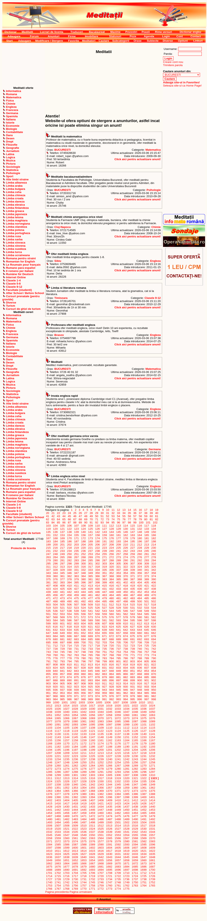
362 (69, 576)
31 (107, 513)
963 (132, 693)
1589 (92, 844)
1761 (118, 885)
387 (132, 579)
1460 (101, 813)
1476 (126, 816)
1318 (109, 778)
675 (132, 636)
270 (97, 557)
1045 (109, 711)
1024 (152, 705)
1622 (152, 850)
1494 (58, 822)
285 (90, 560)
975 (104, 696)
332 (83, 569)
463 (104, 595)
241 (118, 550)
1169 (58, 743)
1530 (143, 828)
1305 (109, 775)
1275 (75, 768)
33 (118, 513)
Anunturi (54, 36)
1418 (75, 803)
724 (140, 645)
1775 (126, 888)
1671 (126, 863)
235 (76, 550)
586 (69, 620)
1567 (126, 838)
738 (125, 648)
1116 (49, 730)
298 (69, 563)
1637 (58, 857)
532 (140, 607)
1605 (118, 847)
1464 (135, 813)
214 (153, 544)
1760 (109, 885)
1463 (126, 813)
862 (97, 674)
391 (48, 582)
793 (62, 661)
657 (118, 633)
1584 (49, 844)
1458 (83, 813)
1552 (109, 835)
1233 (49, 759)
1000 (56, 702)
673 (118, 636)
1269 (135, 765)
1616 (101, 850)
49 (91, 516)
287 (104, 560)
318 (97, 566)
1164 (126, 740)
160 (111, 535)
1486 (101, 819)
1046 (118, 711)
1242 (126, 759)
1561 (75, 838)
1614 (83, 850)
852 (140, 670)
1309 (143, 775)
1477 (135, 816)
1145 (75, 737)
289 (118, 560)
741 (146, 648)
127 (104, 528)
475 (76, 598)
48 (86, 516)
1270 (143, 765)
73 (107, 519)
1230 (135, 756)
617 (62, 626)
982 (153, 696)
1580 (126, 841)
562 (125, 614)
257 (118, 554)
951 (48, 693)
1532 (49, 831)
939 (76, 689)
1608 (143, 847)
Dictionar (10, 31)
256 (111, 554)
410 (69, 585)
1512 (101, 825)
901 (146, 680)
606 (97, 623)
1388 (152, 794)
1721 (109, 876)
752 (111, 651)
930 (125, 686)
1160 (92, 740)
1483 (75, 819)
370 (125, 576)
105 (62, 525)
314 (69, 566)
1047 (126, 711)
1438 (135, 806)
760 (55, 655)
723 (132, 645)
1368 (92, 790)
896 (111, 680)
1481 (58, 819)
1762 (126, 885)
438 (153, 588)
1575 (83, 841)
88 (75, 522)
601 (62, 623)
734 (97, 648)
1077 (49, 721)
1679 (83, 866)
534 (153, 607)
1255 (126, 762)
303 (104, 563)
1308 (135, 775)
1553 (118, 835)
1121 (92, 730)
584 (55, 620)
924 (83, 686)
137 (62, 532)
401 (118, 582)
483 (132, 598)
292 (140, 560)
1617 (109, 850)
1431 (75, 806)
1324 (49, 781)
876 (83, 677)
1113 (135, 727)
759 (48, 655)
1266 (109, 765)
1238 (92, 759)
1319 (118, 778)
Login (166, 36)
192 (111, 541)
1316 (92, 778)
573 (90, 617)
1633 (135, 854)
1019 (109, 705)
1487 (109, 819)
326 (153, 566)
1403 (58, 800)
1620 (135, 850)
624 (111, 626)
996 (140, 699)
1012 (49, 705)
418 (125, 585)
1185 (83, 746)
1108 (92, 727)
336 (111, 569)
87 (69, 522)
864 (111, 674)
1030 (92, 708)
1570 (152, 838)
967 (48, 696)
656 (111, 633)
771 (132, 655)
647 (48, 633)
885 (146, 677)
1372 (126, 790)
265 (62, 557)
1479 (152, 816)
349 (90, 573)
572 (83, 617)
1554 (126, 835)
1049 (143, 711)
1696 (118, 869)
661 (146, 633)
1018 (101, 705)
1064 (49, 718)
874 (69, 677)
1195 (58, 749)
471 (48, 598)
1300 (66, 775)
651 (76, 633)
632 (55, 629)
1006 (107, 702)
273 (118, 557)
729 (62, 648)
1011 (150, 702)
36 (135, 513)
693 (146, 639)
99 (135, 522)
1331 (109, 781)
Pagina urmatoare (81, 891)
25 (75, 513)
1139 (135, 734)
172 (83, 538)
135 (48, 532)
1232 (152, 756)
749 (90, 651)
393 (62, 582)
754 (125, 651)
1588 (83, 844)
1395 (101, 797)
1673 (143, 863)
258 (125, 554)
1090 (49, 724)
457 (62, 595)
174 (97, 538)
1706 (92, 872)
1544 (152, 831)
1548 (75, 835)
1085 (118, 721)
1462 (118, 813)
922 (69, 686)
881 (118, 677)
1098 (118, 724)
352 (111, 573)
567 (48, 617)
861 (90, 674)
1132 (75, 734)
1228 (118, 756)
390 (153, 579)
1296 (143, 771)
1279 (109, 768)
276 (140, 557)
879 (104, 677)
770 (125, 655)
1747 (109, 882)
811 (76, 664)
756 (140, 651)
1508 (66, 825)
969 (62, 696)
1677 (66, 866)
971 (76, 696)
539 (76, 610)
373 (146, 576)
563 (132, 614)
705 (118, 642)
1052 (58, 715)
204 (83, 544)
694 (153, 639)
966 (153, 693)
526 (97, 607)
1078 (58, 721)
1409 (109, 800)
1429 (58, 806)
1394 (92, 797)
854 (153, 670)
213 (146, 544)
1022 (135, 705)
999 (48, 702)
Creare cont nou (173, 62)
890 (69, 680)
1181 (49, 746)
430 (97, 588)
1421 (101, 803)
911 (104, 683)
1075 (143, 718)
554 (69, 614)
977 (118, 696)
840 (55, 670)
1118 (66, 730)
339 (132, 569)
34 (124, 513)
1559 (58, 838)
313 (62, 566)
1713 (152, 872)
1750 (135, 882)
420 (140, 585)
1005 (99, 702)
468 (140, 595)
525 (90, 607)
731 (76, 648)
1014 (66, 705)
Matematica (153, 149)
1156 (58, 740)
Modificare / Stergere (49, 40)
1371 (118, 790)
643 (132, 629)
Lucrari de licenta (51, 31)
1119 (75, 730)
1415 (49, 803)
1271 (152, 765)
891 (76, 680)
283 (76, 560)
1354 (83, 787)
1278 (101, 768)
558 (97, 614)
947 (132, 689)
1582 (143, 841)
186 (69, 541)
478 (97, 598)
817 (118, 664)
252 (83, 554)
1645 (126, 857)
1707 (101, 872)
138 (69, 532)
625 (118, 626)
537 (62, 610)
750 (97, 651)
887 (48, 680)
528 (111, 607)
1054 (75, 715)
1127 (143, 730)
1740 (49, 882)
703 (104, 642)
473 (62, 598)
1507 (58, 825)
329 (62, 569)
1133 (83, 734)
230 (153, 547)
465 (118, 595)
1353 (75, 787)
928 (111, 686)
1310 (152, 775)
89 (80, 522)
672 (111, 636)
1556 (143, 835)
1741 (58, 882)
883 (132, 677)
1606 (126, 847)
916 (140, 683)
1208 (58, 753)
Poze (133, 36)
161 (118, 535)
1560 (66, 838)
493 (90, 601)
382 (97, 579)
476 (83, 598)
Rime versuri (163, 31)
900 (140, 680)
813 (90, 664)
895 (104, 680)
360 (55, 576)
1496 (75, 822)
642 (125, 629)
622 (97, 626)
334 (97, 569)
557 (90, 614)
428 (83, 588)
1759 (101, 885)
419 (132, 585)
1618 (118, 850)
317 (90, 566)
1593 (126, 844)
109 (90, 525)
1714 (49, 876)
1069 (92, 718)
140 (83, 532)
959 (104, 693)
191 (104, 541)
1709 (118, 872)
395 (76, 582)
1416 (58, 803)
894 (97, 680)
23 (64, 513)
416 (111, 585)
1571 (49, 841)
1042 (83, 711)
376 (55, 579)
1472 (92, 816)
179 (132, 538)
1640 (83, 857)
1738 (143, 879)
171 (76, 538)
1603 (101, 847)
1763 (135, 885)
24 (69, 513)
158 (97, 535)
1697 (126, 869)
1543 (143, 831)
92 (96, 522)
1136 (109, 734)
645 (146, 629)
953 (62, 693)
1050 (152, 711)
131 (132, 528)
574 (97, 617)
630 (153, 626)
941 (90, 689)
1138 (126, 734)
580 (140, 617)
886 (153, 677)
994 (125, 699)
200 (55, 544)
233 (62, 550)
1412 (135, 800)
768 (111, 655)
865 (118, 674)
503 (48, 604)
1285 (49, 771)
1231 (143, 756)
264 (55, 557)
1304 (101, 775)
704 (111, 642)
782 (97, 658)
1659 (135, 860)
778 (69, 658)
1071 (109, 718)
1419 (83, 803)
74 (113, 519)
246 (153, 550)
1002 (73, 702)
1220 (49, 756)
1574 (75, 841)
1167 (152, 740)
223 (104, 547)
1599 (66, 847)
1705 (83, 872)
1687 (152, 866)
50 (96, 516)
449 (118, 592)
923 (76, 686)
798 (97, 661)
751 (104, 651)
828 (83, 667)
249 (62, 554)
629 (146, 626)
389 (146, 579)
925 (90, 686)
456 (55, 595)
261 (146, 554)
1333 (126, 781)
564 (140, 614)
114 (125, 525)
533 (146, 607)
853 (146, 670)
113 (118, 525)
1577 (101, 841)
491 (76, 601)
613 (146, 623)
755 (132, 651)
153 (62, 535)
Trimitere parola (173, 65)
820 (140, 664)
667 (76, 636)
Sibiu (57, 260)
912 (111, 683)
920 (55, 686)
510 (97, 604)
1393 (83, 797)
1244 (143, 759)
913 (118, 683)
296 (55, 563)
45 (69, 516)
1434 (101, 806)
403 (132, 582)
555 (76, 614)
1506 (49, 825)
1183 (66, 746)
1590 (101, 844)
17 (145, 509)
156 (83, 535)
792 (55, 661)
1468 (58, 816)
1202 (118, 749)
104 (55, 525)
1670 (118, 863)
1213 (101, 753)
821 (146, 664)
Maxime (115, 31)
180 (140, 538)
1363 (49, 790)
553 (62, 614)
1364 (58, 790)
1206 (152, 749)
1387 (143, 794)
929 (118, 686)
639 (104, 629)
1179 (143, 743)
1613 (75, 850)
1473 (101, 816)
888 (55, 680)
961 (118, 693)
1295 (135, 771)
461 (90, 595)
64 (58, 519)
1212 (92, 753)
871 (48, 677)
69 (86, 519)
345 (62, 573)
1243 (135, 759)
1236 (75, 759)
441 (62, 592)
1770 (83, 888)
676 (140, 636)
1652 (75, 860)
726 (153, 645)
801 (118, 661)
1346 (126, 784)
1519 (49, 828)
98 (129, 522)
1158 (75, 740)
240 (111, 550)
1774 (118, 888)
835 (132, 667)
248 (55, 554)
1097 (109, 724)
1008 (125, 702)
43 (58, 516)
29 (96, 513)
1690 (66, 869)
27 (86, 513)
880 (111, 677)
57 (135, 516)
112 (111, 525)
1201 (109, 749)
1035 (135, 708)
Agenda (149, 36)
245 (146, 550)
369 (118, 576)
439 (48, 592)
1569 (143, 838)
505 (62, 604)
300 (83, 563)
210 (125, 544)
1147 (92, 737)
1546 (58, 835)
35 (129, 513)
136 (55, 532)
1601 (83, 847)
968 (55, 696)
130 (125, 528)
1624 (58, 854)
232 (55, 550)
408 (55, 585)
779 (76, 658)
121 (62, 528)
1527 (118, 828)
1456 (66, 813)
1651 (66, 860)
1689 (58, 869)
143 (104, 532)
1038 (49, 711)
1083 (101, 721)
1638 (66, 857)
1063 (152, 715)
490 (69, 601)
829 (90, 667)
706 (125, 642)
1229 (126, 756)
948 (140, 689)
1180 (152, 743)
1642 (101, 857)
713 (62, 645)
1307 (126, 775)
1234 (58, 759)
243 (132, 550)
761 (62, 655)
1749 (126, 882)
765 (90, 655)
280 (55, 560)
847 (104, 670)
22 (58, 513)
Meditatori (89, 40)
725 (146, 645)
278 (153, 557)
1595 (143, 844)
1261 (66, 765)
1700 (152, 869)
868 (140, 674)
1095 (92, 724)
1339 (66, 784)
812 (83, 664)
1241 (118, 759)
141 (90, 532)
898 (125, 680)
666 (69, 636)
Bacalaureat (97, 31)
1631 (118, 854)
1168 (49, 743)
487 (48, 601)
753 (118, 651)
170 (69, 538)
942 (97, 689)
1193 (152, 746)
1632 (126, 854)
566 (153, 614)
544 (111, 610)
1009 (133, 702)
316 (83, 566)
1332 (118, 781)
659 (132, 633)
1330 (101, 781)
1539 (109, 831)
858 (69, 674)
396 (83, 582)
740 (140, 648)
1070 (101, 718)
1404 (66, 800)
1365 (66, 790)
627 (132, 626)
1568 (135, 838)
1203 (126, 749)
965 (146, 693)
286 (97, 560)
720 (111, 645)
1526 (109, 828)
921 (62, 686)
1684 (126, 866)
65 (64, 519)
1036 (143, 708)
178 (125, 538)
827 (76, 667)
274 (125, 557)
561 (118, 614)
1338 (58, 784)
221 (90, 547)
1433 (92, 806)
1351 (58, 787)
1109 (101, 727)
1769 (75, 888)
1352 (66, 787)
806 (153, 661)
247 (48, 554)
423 (48, 588)
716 (83, 645)
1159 (83, 740)
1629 (101, 854)
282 (69, 560)
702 (97, 642)
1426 (143, 803)
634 (69, 629)
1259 (49, 765)
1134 (92, 734)
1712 (143, 872)
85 (58, 522)
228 (140, 547)
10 (107, 509)
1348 (143, 784)
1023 (143, 705)
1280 (118, 768)
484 (140, 598)
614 (153, 623)
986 (69, 699)
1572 (58, 841)
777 (62, 658)
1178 (135, 743)
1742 (66, 882)
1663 (58, 863)
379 (76, 579)
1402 (49, 800)
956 (83, 693)
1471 (83, 816)
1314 (75, 778)
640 (111, 629)
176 (111, 538)
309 (146, 563)
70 (91, 519)
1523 (83, 828)
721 (118, 645)
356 (140, 573)
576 (111, 617)
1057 (101, 715)
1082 (92, 721)
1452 (143, 809)
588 (83, 620)
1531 (152, 828)
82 (156, 519)
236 (83, 550)
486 (153, 598)
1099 (126, 724)
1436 (118, 806)
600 (55, 623)
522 (69, 607)
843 (76, 670)
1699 (143, 869)
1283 (143, 768)
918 (153, 683)
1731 (83, 879)
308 (140, 563)
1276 (83, 768)
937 (62, 689)
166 (153, 535)
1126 (135, 730)
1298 (49, 775)
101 (148, 522)
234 (69, 550)
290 (125, 560)
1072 (118, 718)
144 (111, 532)
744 (55, 651)
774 (153, 655)
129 (118, 528)
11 (113, 509)
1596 (152, 844)
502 (153, 601)
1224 (83, 756)
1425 (135, 803)
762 (69, 655)
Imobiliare (91, 36)
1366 (75, 790)
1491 (143, 819)
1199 (92, 749)
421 (146, 585)
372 (140, 576)
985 (62, 699)
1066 (66, 718)
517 (146, 604)
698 (69, 642)
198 (153, 541)
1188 (109, 746)
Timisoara (61, 297)
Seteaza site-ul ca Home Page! (182, 85)
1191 (135, 746)
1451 (135, 809)
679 (48, 639)
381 (90, 579)
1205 (143, 749)
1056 (92, 715)
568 (55, 617)
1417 (66, 803)
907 (76, 683)
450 (125, 592)
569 (62, 617)
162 (125, 535)
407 (48, 585)
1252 (101, 762)
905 (62, 683)
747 (76, 651)
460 (83, 595)
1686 (143, 866)
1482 (66, 819)
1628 (92, 854)
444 (83, 592)
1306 (118, 775)
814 (97, 664)
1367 (83, 790)
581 (146, 617)
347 (76, 573)
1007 (116, 702)
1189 (118, 746)
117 (146, 525)
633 (62, 629)
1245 (152, 759)
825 (62, 667)
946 (125, 689)
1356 (101, 787)
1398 (126, 797)
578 (125, 617)
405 (146, 582)
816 (111, 664)
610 (125, 623)
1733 (101, 879)
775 (48, 658)
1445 (83, 809)
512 (111, 604)
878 (97, 677)
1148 (101, 737)
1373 (135, 790)
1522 (75, 828)
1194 (49, 749)
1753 (49, 885)
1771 (92, 888)
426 (69, 588)
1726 (152, 876)
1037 (152, 708)
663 (48, 636)
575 (104, 617)
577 (118, 617)
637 (90, 629)
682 (69, 639)
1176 (118, 743)
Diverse (168, 40)
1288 (75, 771)
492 (83, 601)
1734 (109, 879)
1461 (109, 813)
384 (111, 579)
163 (132, 535)
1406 (83, 800)
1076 (152, 718)
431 (104, 588)
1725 (143, 876)
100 (141, 522)
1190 (126, 746)
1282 (135, 768)
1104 (58, 727)
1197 (75, 749)
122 (69, 528)
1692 (83, 869)
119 (48, 528)
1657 (118, 860)
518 (153, 604)
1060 (126, 715)
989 (90, 699)
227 (132, 547)
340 (140, 569)
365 (90, 576)
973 (90, 696)
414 (97, 585)
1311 (49, 778)
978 (125, 696)
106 (69, 525)
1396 (109, 797)
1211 (83, 753)
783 (104, 658)
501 (146, 601)
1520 (58, 828)
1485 (92, 819)
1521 (66, 828)
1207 (49, 753)
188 (83, 541)
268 (83, 557)
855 (48, 674)
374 (153, 576)
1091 (58, 724)
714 (69, 645)
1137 (118, 734)
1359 (126, 787)
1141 (152, 734)
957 (90, 693)
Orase (138, 40)
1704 (75, 872)
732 (83, 648)
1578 (109, 841)
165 (146, 535)
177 (118, 538)
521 (62, 607)
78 (135, 519)
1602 (92, 847)
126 (97, 528)
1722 (118, 876)
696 (55, 642)
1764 (143, 885)
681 (62, 639)
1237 (83, 759)
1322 (143, 778)
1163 (118, 740)
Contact (195, 36)
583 (48, 620)
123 (76, 528)
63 (53, 519)
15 (135, 509)
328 (55, 569)
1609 (152, 847)
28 (91, 513)
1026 (58, 708)
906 (69, 683)
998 (153, 699)
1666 (83, 863)
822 (153, 664)
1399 (135, 797)
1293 (118, 771)
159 (104, 535)
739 (132, 648)
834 (125, 667)
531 (132, 607)
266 (69, 557)
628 (140, 626)
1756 (75, 885)
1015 (75, 705)
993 (118, 699)
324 (140, 566)
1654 (92, 860)
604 (83, 623)
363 (76, 576)
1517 (143, 825)
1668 (101, 863)
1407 (92, 800)
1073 (126, 718)
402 (125, 582)
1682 (109, 866)
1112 (126, 727)
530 (125, 607)
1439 (143, 806)
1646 (135, 857)
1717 (75, 876)
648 (55, 633)
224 (111, 547)
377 (62, 579)
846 (97, 670)
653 (90, 633)
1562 (83, 838)
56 (129, 516)
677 (146, 636)
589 (90, 620)
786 (125, 658)
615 (48, 626)
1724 (135, 876)
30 (102, 513)
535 (48, 610)
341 (146, 569)
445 (90, 592)
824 (55, 667)
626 (125, 626)
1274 (66, 768)
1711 (135, 872)
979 (132, 696)
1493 (49, 822)
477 (90, 598)
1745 (92, 882)
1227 (109, 756)
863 (104, 674)
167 (48, 538)
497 (118, 601)
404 (140, 582)
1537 (92, 831)
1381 (92, 794)
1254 (118, 762)
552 (55, 614)
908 (83, 683)
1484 (83, 819)
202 (69, 544)
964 (140, 693)
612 (140, 623)
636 (83, 629)
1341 (83, 784)
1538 (101, 831)
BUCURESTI (62, 149)
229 (146, 547)
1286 (58, 771)
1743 (75, 882)
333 (90, 569)
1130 (58, 734)
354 (125, 573)
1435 (109, 806)
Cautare (104, 40)
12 (118, 509)
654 (97, 633)
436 (140, 588)
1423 (118, 803)
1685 (135, 866)
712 (55, 645)
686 (97, 639)
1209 (66, 753)
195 (132, 541)
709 (146, 642)
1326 (66, 781)
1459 (92, 813)
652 (83, 633)
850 (125, 670)
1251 (92, 762)
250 (69, 554)
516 (140, 604)
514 (125, 604)
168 (55, 538)
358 (153, 573)
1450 (126, 809)
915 (132, 683)
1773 (109, 888)
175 (104, 538)
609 (118, 623)
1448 (109, 809)
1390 (58, 797)
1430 (66, 806)
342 (153, 569)
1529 (135, 828)
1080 (75, 721)
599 (48, 623)
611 (132, 623)
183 (48, 541)
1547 (66, 835)
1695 (109, 869)
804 (140, 661)
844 (83, 670)
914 (125, 683)
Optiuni (183, 40)
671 (104, 636)
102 (155, 522)
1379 (75, 794)
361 (62, 576)
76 (124, 519)
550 (153, 610)
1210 (75, 753)
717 (90, 645)
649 (62, 633)
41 (47, 516)
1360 (135, 787)
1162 (109, 740)
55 (124, 516)
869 (146, 674)
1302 (83, 775)
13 (124, 509)
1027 (66, 708)
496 (111, 601)
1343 (101, 784)
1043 (92, 711)
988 (83, 699)
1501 (118, 822)
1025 (49, 708)
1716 (66, 876)
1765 (152, 885)
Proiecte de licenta (23, 548)
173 (90, 538)
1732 (92, 879)
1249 (75, 762)
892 (83, 680)
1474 (109, 816)
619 (76, 626)
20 (47, 513)
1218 (143, 753)
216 (55, 547)
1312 (58, 778)
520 (55, 607)
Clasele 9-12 (153, 297)
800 (111, 661)
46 (75, 516)
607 (104, 623)
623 (104, 626)
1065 (58, 718)
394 (69, 582)
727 (48, 648)
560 (111, 614)
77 (129, 519)
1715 (58, 876)
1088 (143, 721)
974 (97, 696)
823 (48, 667)
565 (146, 614)
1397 (118, 797)
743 (48, 651)
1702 (58, 872)
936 (55, 689)
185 (62, 541)
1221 (58, 756)
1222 (66, 756)
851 (132, 670)
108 (83, 525)
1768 (66, 888)
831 (104, 667)
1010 (142, 702)
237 (90, 550)
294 (153, 560)
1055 (83, 715)
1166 (143, 740)
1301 (75, 775)
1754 (58, 885)
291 (132, 560)
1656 (109, 860)
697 (62, 642)
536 (55, 610)
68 (80, 519)
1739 (152, 879)
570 (69, 617)
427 (76, 588)
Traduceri (76, 31)
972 (83, 696)
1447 (101, 809)
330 (69, 569)
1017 (92, 705)
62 (47, 519)
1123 (109, 730)
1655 (101, 860)
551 (48, 614)
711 (48, 645)
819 (132, 664)
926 (97, 686)
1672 (135, 863)
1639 (75, 857)
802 (125, 661)
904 (55, 683)
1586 (66, 844)
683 (76, 639)
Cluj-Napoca (62, 227)
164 (140, 535)
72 (102, 519)
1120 (83, 730)
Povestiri (131, 31)
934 (153, 686)
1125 (126, 730)
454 (153, 592)
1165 (135, 740)
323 (132, 566)
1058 (109, 715)
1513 (109, 825)
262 (153, 554)
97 (124, 522)
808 (55, 664)
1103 (49, 727)
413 (90, 585)
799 (104, 661)
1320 (126, 778)
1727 (49, 879)
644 (140, 629)
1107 (83, 727)
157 (90, 535)
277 (146, 557)
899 (132, 680)
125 (90, 528)
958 (97, 693)
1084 (109, 721)
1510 (83, 825)
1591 (109, 844)
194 (125, 541)
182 (153, 538)
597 (146, 620)
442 (69, 592)
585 (62, 620)
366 (97, 576)
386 (125, 579)
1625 (66, 854)
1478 (143, 816)
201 (62, 544)
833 (118, 667)
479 (104, 598)
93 (102, 522)
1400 (143, 797)
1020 (118, 705)
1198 (83, 749)
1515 (126, 825)
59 (145, 516)
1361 (143, 787)
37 (140, 513)
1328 (83, 781)
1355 (92, 787)
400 (111, 582)
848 (111, 670)
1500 (109, 822)
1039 (58, 711)
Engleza (155, 260)
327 (48, 569)
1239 (101, 759)
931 (132, 686)
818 (125, 664)
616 (55, 626)
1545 (49, 835)
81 (151, 519)
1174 (101, 743)
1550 (92, 835)
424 (55, 588)
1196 (66, 749)
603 (76, 623)
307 (132, 563)
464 (111, 595)
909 (90, 683)
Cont (179, 36)
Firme (72, 36)
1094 (83, 724)
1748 (118, 882)
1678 (75, 866)
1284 (152, 768)
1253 (109, 762)
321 (118, 566)
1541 (126, 831)
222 (97, 547)
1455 (58, 813)
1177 (126, 743)
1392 (75, 797)
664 (55, 636)
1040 (66, 711)
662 (153, 633)
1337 (49, 784)
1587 (75, 844)
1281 (126, 768)
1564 (101, 838)
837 (146, 667)
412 (83, 585)
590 (97, 620)
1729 (66, 879)
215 (48, 547)
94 (107, 522)
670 (97, 636)
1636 (49, 857)
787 (132, 658)
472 (55, 598)
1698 (135, 869)
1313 (66, 778)
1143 (58, 737)
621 (90, 626)
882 (125, 677)
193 (118, 541)
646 (153, 629)
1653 (83, 860)
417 (118, 585)
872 (55, 677)
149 (146, 532)
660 (140, 633)
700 (83, 642)
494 (97, 601)
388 (140, 579)
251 (76, 554)
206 (97, 544)
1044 (101, 711)
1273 (58, 768)
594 (125, 620)
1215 (118, 753)
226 (125, 547)
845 (90, 670)
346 (69, 573)
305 (118, 563)
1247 (58, 762)
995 (132, 699)
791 (48, 661)
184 (55, 541)
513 (118, 604)
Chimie (156, 227)
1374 (143, 790)
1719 (92, 876)
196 (140, 541)
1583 (152, 841)
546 (125, 610)
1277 (92, 768)
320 (111, 566)
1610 (49, 850)
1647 (143, 857)
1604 (109, 847)
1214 (109, 753)
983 (48, 699)
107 (76, 525)
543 (104, 610)
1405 (75, 800)
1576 (92, 841)
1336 (152, 781)
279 (48, 560)
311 (48, 566)
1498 (92, 822)
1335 (143, 781)
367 (104, 576)
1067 (75, 718)
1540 (118, 831)
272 (111, 557)
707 (132, 642)
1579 (118, 841)
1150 (118, 737)
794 (69, 661)
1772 (101, 888)
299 (76, 563)
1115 (152, 727)
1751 (143, 882)
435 (132, 588)
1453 (152, 809)
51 (102, 516)
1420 (92, 803)
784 (111, 658)
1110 (109, 727)
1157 (66, 740)
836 (140, 667)
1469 (66, 816)
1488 (118, 819)
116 (140, 525)
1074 (135, 718)
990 (97, 699)
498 (125, 601)
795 (76, 661)
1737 (135, 879)
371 (132, 576)
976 (111, 696)
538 (69, 610)
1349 (152, 784)
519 (48, 607)
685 (90, 639)
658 (125, 633)
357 (146, 573)
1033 (118, 708)
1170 (66, 743)
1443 (66, 809)
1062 (143, 715)
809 (62, 664)
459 (76, 595)
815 (104, 664)
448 (111, 592)
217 (62, 547)
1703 (66, 872)
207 (104, 544)
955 (76, 693)
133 (146, 528)
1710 (126, 872)
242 (125, 550)
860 (83, 674)
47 (80, 516)
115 (132, 525)
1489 (126, 819)
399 (104, 582)
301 (90, 563)
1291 (101, 771)
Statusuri (115, 36)
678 (153, 636)
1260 (58, 765)
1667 (92, 863)
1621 (143, 850)
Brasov (59, 335)
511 (104, 604)
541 (90, 610)
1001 (65, 702)
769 (118, 655)
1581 (135, 841)
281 (62, 560)
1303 (92, 775)
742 (153, 648)
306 (125, 563)
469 (146, 595)
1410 (118, 800)
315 (76, 566)
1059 (118, 715)
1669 (109, 863)
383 (104, 579)
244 (140, 550)
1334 (135, 781)
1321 (135, 778)
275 (132, 557)
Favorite (73, 40)
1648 (152, 857)
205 (90, 544)
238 (97, 550)
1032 (109, 708)
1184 (75, 746)
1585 (58, 844)
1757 (83, 885)
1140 (143, 734)
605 (90, 623)
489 (62, 601)
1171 (75, 743)
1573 (66, 841)
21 (53, 513)
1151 (126, 737)
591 (104, 620)
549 (146, 610)
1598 (58, 847)
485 (146, 598)
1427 (152, 803)
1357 (109, 787)
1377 (58, 794)
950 (153, 689)
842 (69, 670)
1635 (152, 854)
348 (83, 573)
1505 (152, 822)
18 (151, 509)
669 (90, 636)
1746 (101, 882)
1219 (152, 753)
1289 (83, 771)
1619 (126, 850)
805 (146, 661)
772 (140, 655)
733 (90, 648)
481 (118, 598)
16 (140, 509)
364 (83, 576)
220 (83, 547)
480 (111, 598)
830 (97, 667)
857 (62, 674)
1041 (75, 711)
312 (55, 566)
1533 (58, 831)
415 (104, 585)
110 (97, 525)
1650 (58, 860)
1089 (152, 721)
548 (140, 610)
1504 (143, 822)
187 (76, 541)
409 (62, 585)
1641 (92, 857)
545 (118, 610)
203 (76, 544)
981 (146, 696)
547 (132, 610)
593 (118, 620)
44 (64, 516)
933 (146, 686)
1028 (75, 708)
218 (69, 547)
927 (104, 686)
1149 (109, 737)
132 (140, 528)
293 (146, 560)
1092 (66, 724)
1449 (118, 809)
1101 (143, 724)
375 (48, 579)
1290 (92, 771)
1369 (101, 790)
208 (111, 544)
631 (48, 629)
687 (104, 639)
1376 (49, 794)
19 (156, 509)
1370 (109, 790)
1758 (92, 885)
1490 (135, 819)
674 (125, 636)
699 (76, 642)
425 (62, 588)
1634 (143, 854)
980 (140, 696)
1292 (109, 771)
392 (55, 582)
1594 (135, 844)
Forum (34, 36)
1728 (58, 879)
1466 (152, 813)
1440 (152, 806)
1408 (101, 800)
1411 (126, 800)
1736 (126, 879)
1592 (118, 844)
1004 (90, 702)
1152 (135, 737)
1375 (152, 790)
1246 (49, 762)
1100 (135, 724)
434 (125, 588)
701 (90, 642)
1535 (75, 831)
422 (153, 585)
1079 (66, 721)
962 (125, 693)
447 (104, 592)
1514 (118, 825)
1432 (83, 806)
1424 (126, 803)
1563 (92, 838)
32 (113, 513)
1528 (126, 828)
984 (55, 699)
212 (140, 544)
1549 (83, 835)
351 (104, 573)
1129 (49, 734)
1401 (152, 797)
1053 (66, 715)
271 (104, 557)
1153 (143, 737)
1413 (143, 800)
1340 (75, 784)
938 (69, 689)
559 (104, 614)
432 (111, 588)
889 (62, 680)
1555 (135, 835)
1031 (101, 708)
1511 (92, 825)
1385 (126, 794)
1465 (143, 813)
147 (132, 532)
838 (153, 667)
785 (118, 658)
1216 (126, 753)
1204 (135, 749)
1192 (143, 746)
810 (69, 664)
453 (146, 592)
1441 (49, 809)
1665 (75, 863)
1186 (92, 746)
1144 (66, 737)
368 (111, 576)
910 (97, 683)
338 (125, 569)
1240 (109, 759)
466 (125, 595)
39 (151, 513)
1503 (135, 822)
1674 (152, 863)
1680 (92, 866)
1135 (101, 734)
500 (140, 601)
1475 (118, 816)
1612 (66, 850)
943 (104, 689)
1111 (118, 727)
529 (118, 607)
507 (76, 604)
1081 (83, 721)
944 (111, 689)
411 (76, 585)
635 (76, 629)
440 (55, 592)
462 (97, 595)
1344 (109, 784)
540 (83, 610)
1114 (143, 727)
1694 (101, 869)
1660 (143, 860)
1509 (75, 825)
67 (75, 519)
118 (153, 525)
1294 (126, 771)
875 (76, 677)
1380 (83, 794)
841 (62, 670)
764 (83, 655)
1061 (135, 715)
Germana (155, 449)
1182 (58, 746)
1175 (109, 743)
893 (90, 680)
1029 (83, 708)
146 (125, 532)
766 (97, 655)
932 (140, 686)
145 (118, 532)
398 (97, 582)
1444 (75, 809)
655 (104, 633)
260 (140, 554)
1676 (58, 866)
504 (55, 604)
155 (76, 535)
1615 (92, 850)
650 (69, 633)
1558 (49, 838)
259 (132, 554)
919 (48, 686)
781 (90, 658)
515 (132, 604)
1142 (49, 737)
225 (118, 547)
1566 (118, 838)
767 (104, 655)
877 (90, 677)
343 (48, 573)
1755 (66, 885)
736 (111, 648)
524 (83, 607)
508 (83, 604)
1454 (49, 813)
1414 (152, 800)
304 (111, 563)
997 (146, 699)
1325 (58, 781)
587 (76, 620)
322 (125, 566)
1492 (152, 819)
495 (104, 601)
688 (111, 639)
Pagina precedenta (57, 891)
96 (118, 522)
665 (62, 636)
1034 (126, 708)
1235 (66, 759)
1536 (83, 831)
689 (118, 639)
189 (90, 541)
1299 (58, 775)
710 (153, 642)
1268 (126, 765)
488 (55, 601)
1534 (66, 831)
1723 (126, 876)
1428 (49, 806)
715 (76, 645)
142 (97, 532)
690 (125, 639)
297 (62, 563)
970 (69, 696)
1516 (135, 825)
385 (118, 579)
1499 (101, 822)
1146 (83, 737)
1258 (152, 762)
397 (90, 582)
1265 (101, 765)
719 (104, 645)
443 (76, 592)
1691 (75, 869)
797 (90, 661)
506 (69, 604)
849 (118, 670)
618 (69, 626)
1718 (83, 876)
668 (83, 636)
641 (118, 629)
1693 (92, 869)
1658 (126, 860)
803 (132, 661)
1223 (75, 756)
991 (104, 699)
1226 (101, 756)
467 (132, 595)
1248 (66, 762)
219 (76, 547)
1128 (152, 730)
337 (118, 569)
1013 (58, 705)
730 (69, 648)
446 (97, 592)
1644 (118, 857)
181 (146, 538)
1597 (49, 847)
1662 (49, 863)
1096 (101, 724)
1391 (66, 797)
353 (118, 573)
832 (111, 667)
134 (153, 528)
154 (69, 535)
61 (156, 516)
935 (48, 689)
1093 (75, 724)
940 (83, 689)
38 (145, 513)
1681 (101, 866)
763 (76, 655)
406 (153, 582)
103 (48, 525)
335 (104, 569)
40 (156, 513)
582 (153, 617)
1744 (83, 882)
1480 (49, 819)
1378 (66, 794)
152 (55, 535)
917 (146, 683)
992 (111, 699)
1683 (118, 866)
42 (53, 516)
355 (132, 573)
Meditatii (27, 31)
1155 (49, 740)
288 (111, 560)
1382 (101, 794)
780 (83, 658)
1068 (83, 718)
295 (48, 563)
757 (146, 651)
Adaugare (14, 36)
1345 (118, 784)
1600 (75, 847)
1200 (101, 749)
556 (83, 614)
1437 (126, 806)
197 (146, 541)
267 (76, 557)
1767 (58, 888)
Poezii (146, 31)
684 (83, 639)
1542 (135, 831)
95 (113, 522)
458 (69, 595)
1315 (83, 778)
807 (48, 664)
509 (90, 604)
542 (97, 610)
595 (132, 620)
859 (76, 674)
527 (104, 607)
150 (153, 532)
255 (104, 554)
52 (107, 516)
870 (153, 674)
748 (83, 651)
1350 (49, 787)
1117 (58, 730)
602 (69, 623)
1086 (126, 721)
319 (104, 566)
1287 (66, 771)
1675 (49, 866)
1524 (92, 828)
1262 (75, 765)
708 (140, 642)
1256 (135, 762)
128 (111, 528)
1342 (92, 784)
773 (146, 655)
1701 (49, 872)
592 (111, 620)
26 (80, 513)
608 (111, 623)
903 (48, 683)
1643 (109, 857)
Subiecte (153, 40)
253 (90, 554)
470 (153, 595)
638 (97, 629)
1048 (135, 711)
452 (140, 592)
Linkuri (198, 40)
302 (97, 563)
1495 (66, 822)
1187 (101, 746)
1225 (92, 756)
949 (146, 689)
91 (91, 522)
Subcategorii (120, 40)
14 (129, 509)
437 (146, 588)
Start (9, 40)
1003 (82, 702)
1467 (49, 816)
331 (76, 569)
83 (47, 522)
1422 (109, 803)
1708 (109, 872)
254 (97, 554)
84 (53, 522)
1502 (126, 822)
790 (153, 658)
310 (153, 563)
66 (69, 519)
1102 (152, 724)
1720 (101, 876)
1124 (118, 730)
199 (48, 544)
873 (62, 677)
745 (62, 651)
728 (55, 648)
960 (111, 693)
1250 (83, 762)
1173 (92, 743)
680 (55, 639)
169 (62, 538)
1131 (66, 734)
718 (97, 645)
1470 (75, 816)
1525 (101, 828)
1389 (49, 797)
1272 (49, 768)
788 (140, 658)
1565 (109, 838)
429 (90, 588)
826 (69, 667)
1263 (83, 765)
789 (146, 658)
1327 (75, 781)
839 (48, 670)
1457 (75, 813)
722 (125, 645)
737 (118, 648)
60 (151, 516)
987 (76, 699)
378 (69, 579)
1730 (75, 879)
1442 (58, 809)
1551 (101, 835)
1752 (152, 882)
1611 (58, 850)
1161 (101, 740)
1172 (83, 743)
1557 (152, 835)
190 (97, 541)
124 (83, 528)
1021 (126, 705)
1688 (49, 869)
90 (86, 522)
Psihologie (154, 190)
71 (96, 519)
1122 (101, 730)
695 (48, 642)
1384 (118, 794)
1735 (118, 879)
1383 (109, 794)
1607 (135, 847)
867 (132, 674)
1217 (135, 753)
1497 (83, 822)
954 (69, 693)
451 (132, 592)
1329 (92, 781)
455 (48, 595)
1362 (152, 787)
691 (132, 639)
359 (48, 576)
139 (76, 532)
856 (55, 674)
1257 (143, 762)
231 (48, 550)
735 (104, 648)
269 (90, 557)
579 (132, 617)
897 (118, 680)
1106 (75, 727)
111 (104, 525)
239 (104, 550)
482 (125, 598)
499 (132, 601)
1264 (92, 765)
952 (55, 693)
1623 (49, 854)
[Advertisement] (23, 65)
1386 (135, 794)
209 (118, 544)
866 (125, 674)
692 (140, 639)
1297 (152, 771)
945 (118, 689)
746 (69, 651)
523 (76, 607)
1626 (75, 854)
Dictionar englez (190, 31)
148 (140, 532)
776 (55, 658)
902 (153, 680)
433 (118, 588)
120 (55, 528)
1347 (135, 784)
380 (83, 579)
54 (118, 516)
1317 (101, 778)
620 (83, 626)
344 (55, 573)
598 (153, 620)
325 (146, 566)
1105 (66, 727)
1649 (49, 860)
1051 (49, 715)
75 (118, 519)
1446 (92, 809)
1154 (152, 737)
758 (153, 651)
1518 (152, 825)
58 (140, 516)
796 (83, 661)
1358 (118, 787)
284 (83, 560)
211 (132, 544)
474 (69, 598)
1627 (83, 854)
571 (76, 617)
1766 (49, 888)
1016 (83, 705)
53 (113, 516)
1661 (152, 860)
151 (48, 535)
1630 (109, 854)
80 (145, 519)
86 (64, 522)
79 (140, 519)
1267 (118, 765)
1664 (66, 863)
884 (140, 677)
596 (140, 620)
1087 (135, 721)
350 (97, 573)
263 (48, 557)
